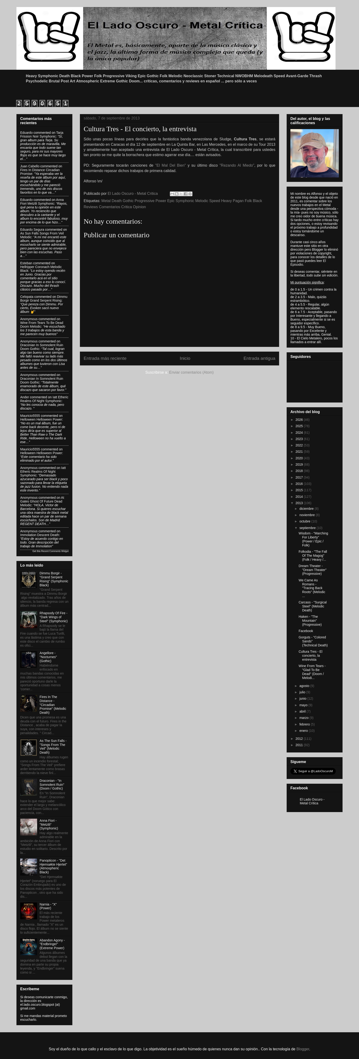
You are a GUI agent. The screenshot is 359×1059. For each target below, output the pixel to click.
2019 (300, 464)
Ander (24, 397)
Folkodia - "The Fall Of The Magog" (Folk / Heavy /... (313, 555)
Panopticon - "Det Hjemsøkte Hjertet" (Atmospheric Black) (53, 866)
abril (302, 711)
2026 (300, 420)
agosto (304, 686)
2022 (300, 445)
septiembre (307, 528)
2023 (300, 439)
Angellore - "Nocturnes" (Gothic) (48, 657)
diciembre (307, 508)
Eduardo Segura (32, 229)
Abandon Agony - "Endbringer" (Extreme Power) (52, 944)
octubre (305, 521)
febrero (305, 724)
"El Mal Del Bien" (170, 165)
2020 (300, 458)
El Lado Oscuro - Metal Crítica (312, 801)
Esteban (26, 263)
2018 (300, 471)
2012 (300, 739)
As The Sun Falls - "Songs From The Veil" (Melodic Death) (53, 746)
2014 (300, 497)
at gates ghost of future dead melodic (42, 501)
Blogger (303, 1049)
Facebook (306, 631)
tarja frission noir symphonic (41, 134)
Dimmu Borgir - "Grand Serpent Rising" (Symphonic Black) (54, 579)
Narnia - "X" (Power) (48, 906)
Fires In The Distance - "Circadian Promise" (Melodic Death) (53, 704)
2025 (300, 426)
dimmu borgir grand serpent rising (43, 298)
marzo (304, 718)
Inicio (185, 358)
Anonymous (29, 319)
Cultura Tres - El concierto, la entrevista (310, 655)
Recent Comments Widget (55, 551)
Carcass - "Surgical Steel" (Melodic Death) (313, 606)
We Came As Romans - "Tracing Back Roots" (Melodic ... (312, 588)
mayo (303, 705)
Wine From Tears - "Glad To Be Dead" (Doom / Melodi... (312, 671)
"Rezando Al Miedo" (236, 165)
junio (303, 698)
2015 (300, 490)
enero (304, 731)
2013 (300, 503)
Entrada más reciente (105, 358)
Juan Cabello (29, 166)
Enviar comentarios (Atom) (191, 372)
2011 (300, 745)
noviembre (307, 515)
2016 (300, 484)
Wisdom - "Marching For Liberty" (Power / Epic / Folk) (313, 539)
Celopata (26, 297)
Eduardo (26, 132)
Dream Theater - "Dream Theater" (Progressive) (313, 570)
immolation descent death (39, 535)
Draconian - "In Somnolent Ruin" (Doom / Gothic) (52, 784)
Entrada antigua (259, 358)
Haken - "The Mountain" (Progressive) (310, 620)
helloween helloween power (41, 419)
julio (302, 692)
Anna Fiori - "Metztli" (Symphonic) (49, 824)
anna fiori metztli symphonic (42, 201)
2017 (300, 477)
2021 (300, 451)
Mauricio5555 (30, 416)
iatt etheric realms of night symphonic (44, 399)
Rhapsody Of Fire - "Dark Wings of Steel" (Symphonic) (54, 617)
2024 (300, 432)
